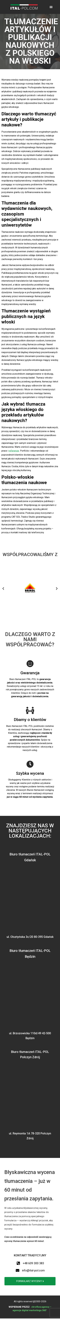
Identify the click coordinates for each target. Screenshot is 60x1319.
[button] (51, 7)
